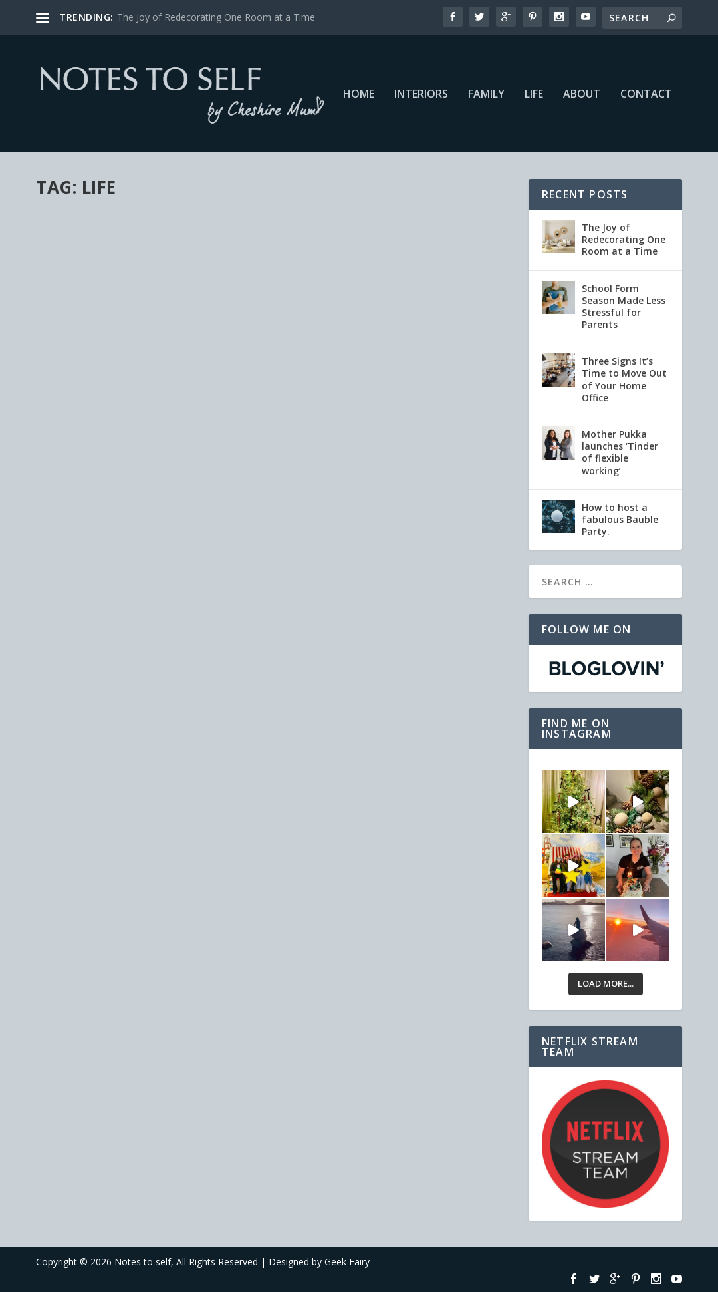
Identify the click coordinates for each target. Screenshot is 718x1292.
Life (534, 94)
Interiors (421, 94)
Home (358, 94)
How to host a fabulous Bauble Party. (620, 519)
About (581, 94)
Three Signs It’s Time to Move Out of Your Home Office (624, 379)
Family (486, 94)
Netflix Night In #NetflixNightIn (101, 371)
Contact (646, 94)
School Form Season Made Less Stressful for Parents (623, 306)
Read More (84, 496)
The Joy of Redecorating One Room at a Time (216, 17)
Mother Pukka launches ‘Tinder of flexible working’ (620, 452)
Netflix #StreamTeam (190, 398)
